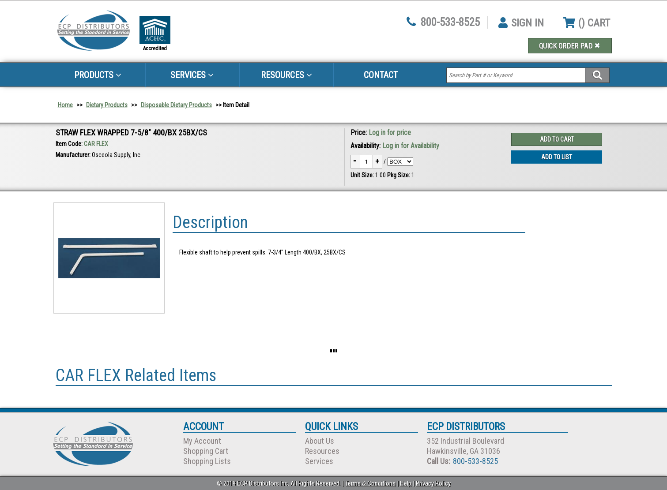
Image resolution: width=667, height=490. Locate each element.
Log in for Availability (410, 146)
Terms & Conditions (370, 483)
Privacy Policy (433, 483)
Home (65, 104)
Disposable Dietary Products (176, 104)
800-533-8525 (450, 22)
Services (192, 75)
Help (405, 483)
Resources (286, 75)
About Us (319, 440)
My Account (202, 440)
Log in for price (390, 132)
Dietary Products (107, 104)
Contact (381, 75)
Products (97, 75)
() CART (586, 23)
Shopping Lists (207, 461)
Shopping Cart (205, 451)
